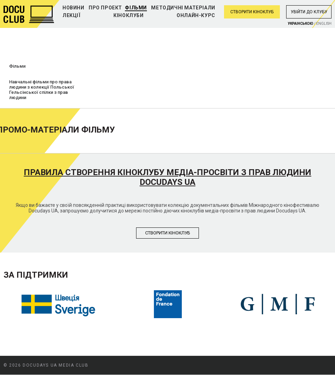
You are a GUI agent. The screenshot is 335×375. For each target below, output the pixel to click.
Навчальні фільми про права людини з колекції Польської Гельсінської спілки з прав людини (41, 89)
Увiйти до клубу (309, 11)
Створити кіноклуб (252, 11)
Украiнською (300, 23)
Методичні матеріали (183, 7)
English (324, 23)
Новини (73, 7)
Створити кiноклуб (167, 232)
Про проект (105, 7)
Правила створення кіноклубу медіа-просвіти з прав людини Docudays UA (167, 177)
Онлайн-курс (196, 15)
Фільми (136, 7)
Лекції (71, 15)
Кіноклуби (128, 15)
